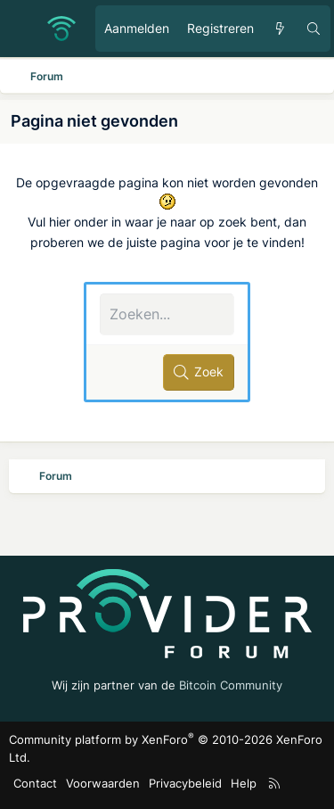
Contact (35, 783)
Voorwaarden (103, 783)
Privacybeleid (185, 783)
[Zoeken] (313, 28)
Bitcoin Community (230, 685)
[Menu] (23, 28)
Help (244, 783)
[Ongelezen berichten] (280, 28)
